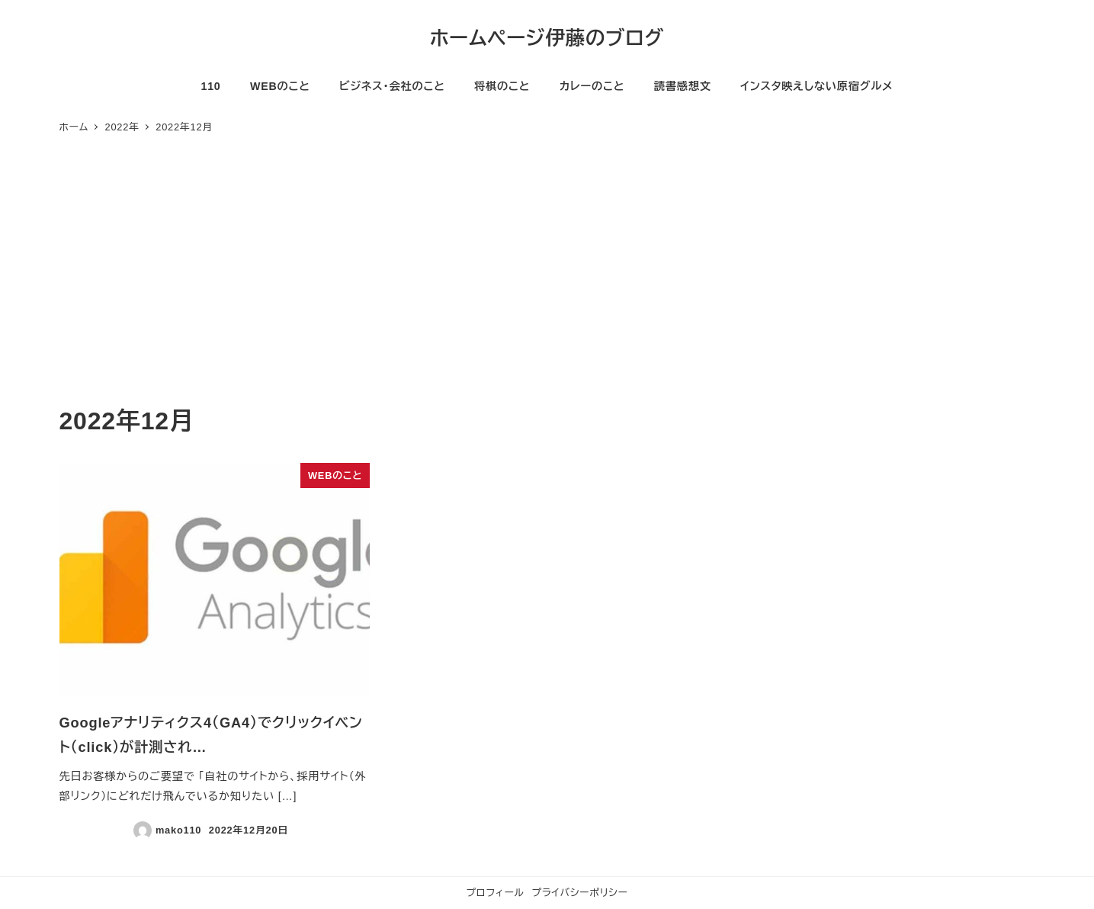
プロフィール (496, 892)
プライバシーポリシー (579, 892)
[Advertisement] (547, 286)
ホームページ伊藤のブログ (547, 38)
